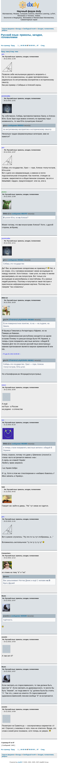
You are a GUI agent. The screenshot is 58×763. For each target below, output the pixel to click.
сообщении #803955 (19, 444)
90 (34, 45)
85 (23, 45)
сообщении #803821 (16, 260)
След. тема (14, 51)
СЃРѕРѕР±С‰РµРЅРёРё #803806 (21, 320)
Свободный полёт (29, 755)
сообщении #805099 (19, 616)
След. (43, 45)
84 (21, 45)
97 (38, 45)
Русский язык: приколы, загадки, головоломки (22, 36)
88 (30, 45)
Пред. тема (5, 51)
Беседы (18, 755)
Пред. (13, 45)
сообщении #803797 (19, 214)
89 (32, 45)
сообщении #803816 (16, 125)
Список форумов (8, 755)
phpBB (20, 762)
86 (25, 45)
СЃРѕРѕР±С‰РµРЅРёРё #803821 (21, 360)
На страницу (5, 45)
